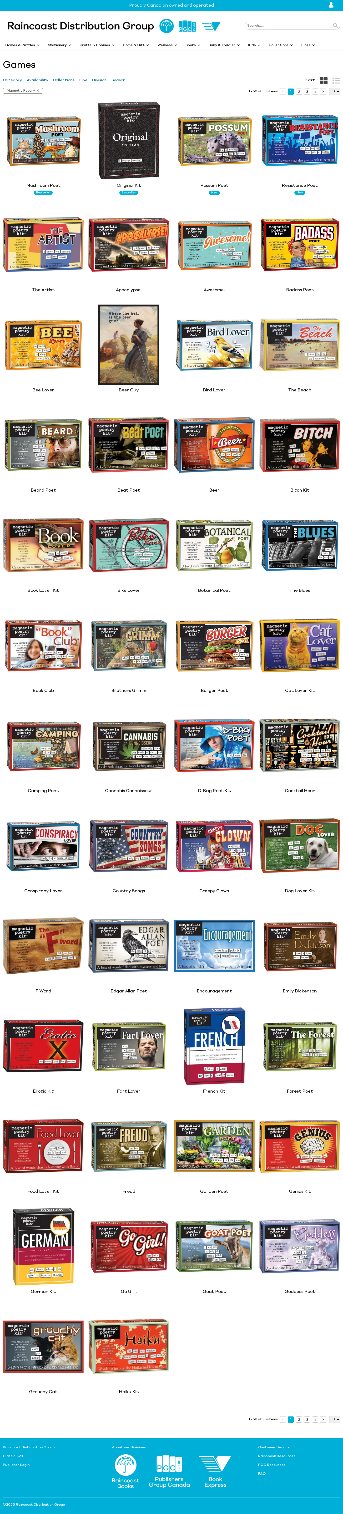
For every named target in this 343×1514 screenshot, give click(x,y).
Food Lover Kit (43, 1191)
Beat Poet (128, 490)
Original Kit (129, 185)
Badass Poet (300, 290)
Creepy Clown (214, 891)
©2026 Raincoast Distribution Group (34, 1504)
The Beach (299, 390)
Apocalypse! (129, 290)
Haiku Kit (129, 1392)
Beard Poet (43, 490)
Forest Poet (300, 1091)
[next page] (323, 92)
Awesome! (214, 290)
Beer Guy (129, 390)
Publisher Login (16, 1465)
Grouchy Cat (43, 1392)
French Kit (214, 1091)
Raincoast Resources (276, 1456)
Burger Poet (214, 691)
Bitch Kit (299, 490)
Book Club (43, 691)
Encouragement (214, 991)
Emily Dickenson (300, 991)
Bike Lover (128, 590)
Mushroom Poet (43, 185)
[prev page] (283, 92)
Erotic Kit (43, 1091)
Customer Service (274, 1447)
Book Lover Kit (43, 590)
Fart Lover (129, 1091)
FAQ (262, 1473)
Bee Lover (43, 390)
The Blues (299, 590)
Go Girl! (129, 1292)
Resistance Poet (300, 185)
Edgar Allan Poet (129, 991)
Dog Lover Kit (300, 891)
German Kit (43, 1292)
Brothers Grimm (128, 691)
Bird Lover (214, 390)
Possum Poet (214, 185)
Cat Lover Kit (300, 691)
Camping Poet (43, 791)
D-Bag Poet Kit (214, 791)
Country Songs (129, 891)
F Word (43, 991)
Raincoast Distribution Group (29, 1447)
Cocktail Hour (300, 791)
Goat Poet (214, 1292)
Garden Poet (214, 1191)
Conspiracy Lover (43, 891)
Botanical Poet (214, 590)
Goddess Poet (300, 1292)
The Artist (43, 290)
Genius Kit (300, 1191)
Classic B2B (13, 1456)
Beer (214, 490)
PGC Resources (272, 1465)
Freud (128, 1191)
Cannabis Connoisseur (128, 791)
